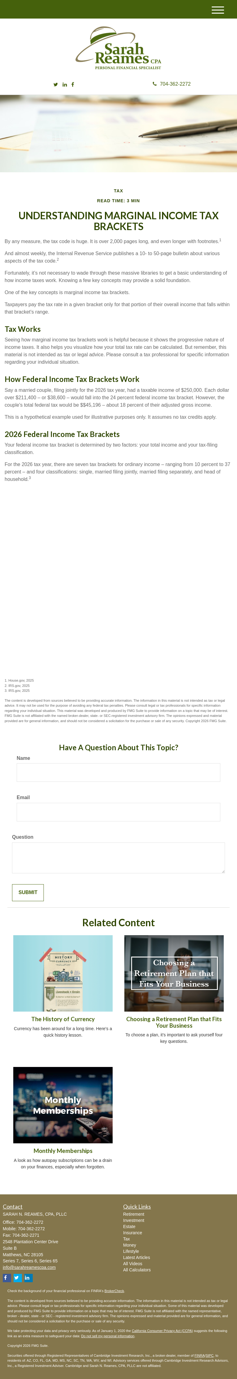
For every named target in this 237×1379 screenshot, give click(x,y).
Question (22, 837)
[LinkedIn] (65, 84)
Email (23, 797)
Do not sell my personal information (107, 1336)
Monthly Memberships (63, 1150)
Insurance (132, 1232)
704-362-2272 (172, 84)
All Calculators (137, 1269)
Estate (129, 1226)
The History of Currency (63, 1019)
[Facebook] (72, 84)
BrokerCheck (114, 1291)
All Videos (132, 1263)
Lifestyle (131, 1251)
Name (23, 758)
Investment (133, 1220)
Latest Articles (136, 1257)
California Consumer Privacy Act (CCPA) (162, 1331)
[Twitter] (55, 84)
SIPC (210, 1355)
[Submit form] (28, 892)
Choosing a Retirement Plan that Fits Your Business (174, 1022)
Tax (126, 1238)
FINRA (199, 1355)
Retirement (133, 1214)
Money (129, 1245)
